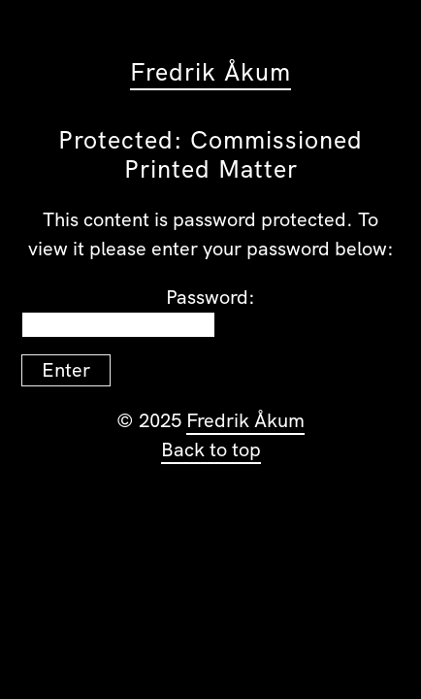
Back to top (211, 449)
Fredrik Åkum (210, 72)
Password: (138, 311)
